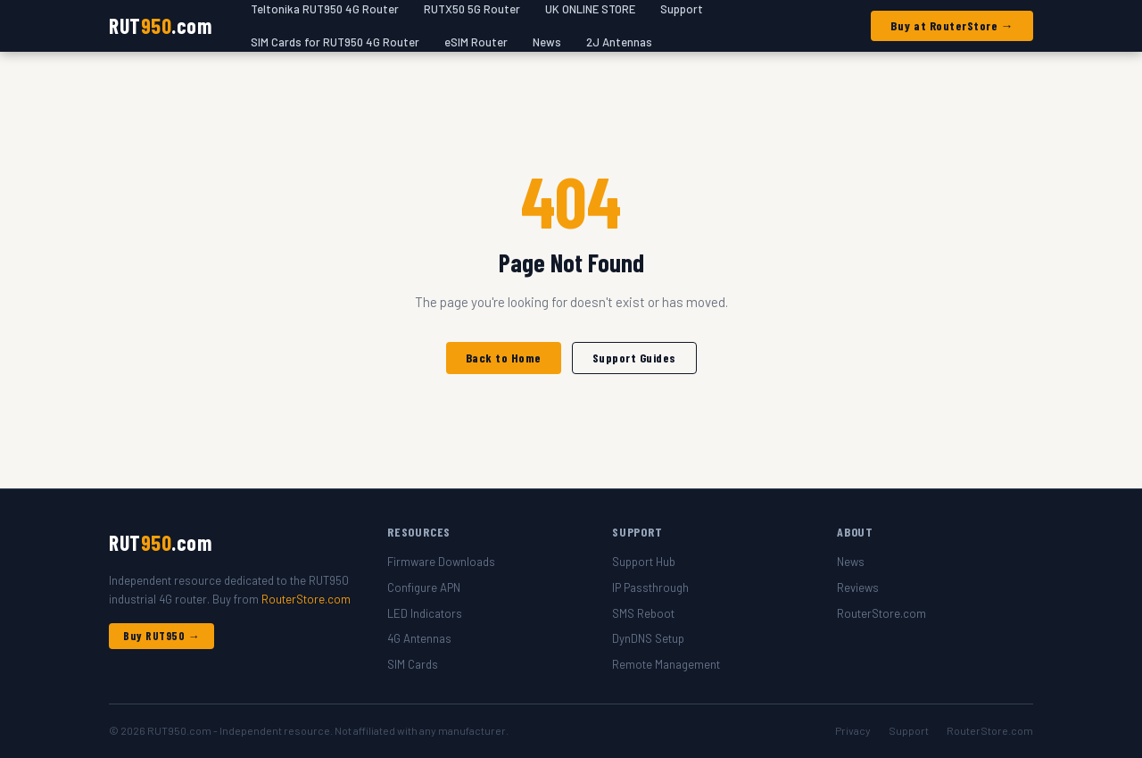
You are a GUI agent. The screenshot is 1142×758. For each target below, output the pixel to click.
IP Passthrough (650, 587)
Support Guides (634, 357)
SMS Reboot (643, 613)
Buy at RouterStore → (952, 25)
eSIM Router (476, 42)
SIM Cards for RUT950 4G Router (335, 42)
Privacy (853, 730)
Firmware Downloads (441, 561)
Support (909, 730)
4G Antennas (419, 638)
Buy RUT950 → (161, 636)
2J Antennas (619, 42)
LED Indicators (424, 613)
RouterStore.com (306, 599)
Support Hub (643, 561)
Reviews (858, 587)
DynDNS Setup (648, 638)
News (547, 42)
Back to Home (504, 357)
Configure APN (423, 587)
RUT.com (160, 25)
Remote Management (666, 664)
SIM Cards (412, 664)
